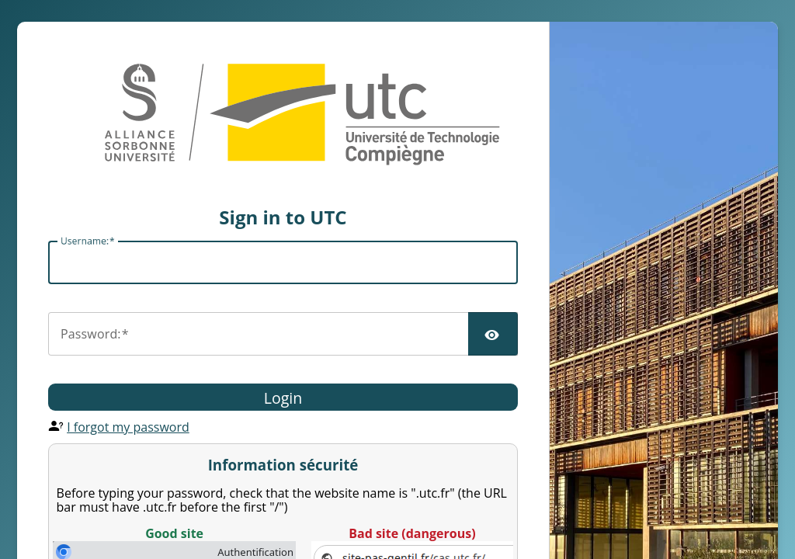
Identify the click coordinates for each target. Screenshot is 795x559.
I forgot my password (128, 427)
